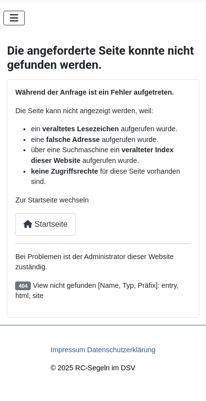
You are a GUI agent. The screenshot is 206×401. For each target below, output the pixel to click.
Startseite (45, 224)
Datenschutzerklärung (121, 350)
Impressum (67, 350)
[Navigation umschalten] (14, 18)
